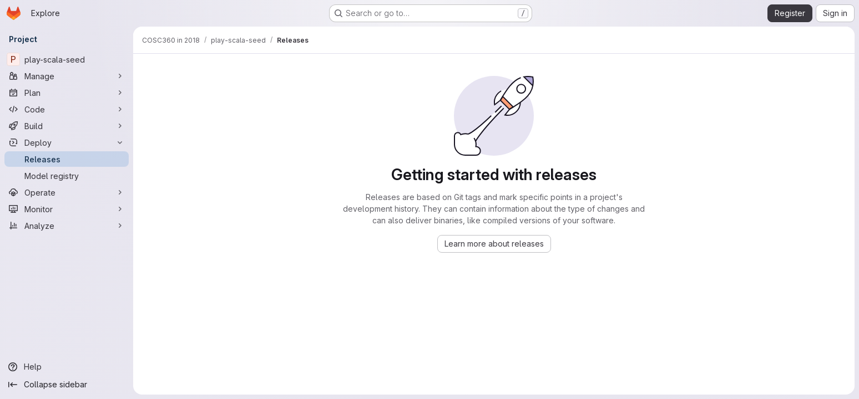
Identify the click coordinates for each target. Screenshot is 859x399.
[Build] (66, 126)
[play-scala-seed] (66, 59)
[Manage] (66, 76)
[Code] (66, 109)
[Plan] (66, 92)
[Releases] (66, 159)
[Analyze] (66, 225)
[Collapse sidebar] (66, 384)
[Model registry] (66, 175)
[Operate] (66, 192)
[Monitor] (66, 209)
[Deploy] (66, 142)
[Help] (66, 367)
